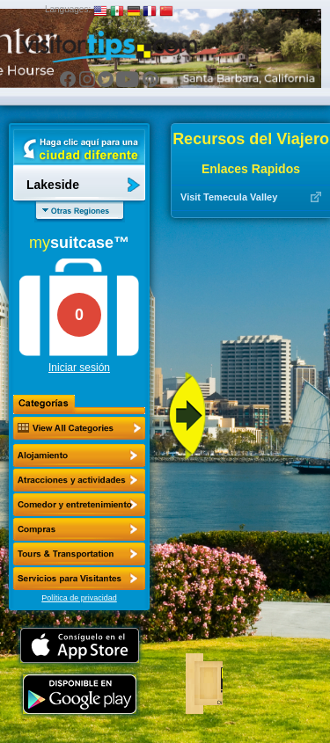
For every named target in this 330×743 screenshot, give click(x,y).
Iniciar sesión (79, 367)
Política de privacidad (79, 598)
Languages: (68, 9)
